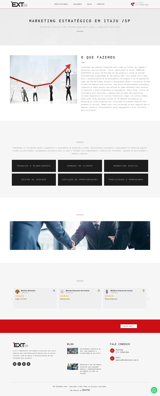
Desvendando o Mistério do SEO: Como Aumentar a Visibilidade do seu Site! (90, 351)
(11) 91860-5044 (142, 5)
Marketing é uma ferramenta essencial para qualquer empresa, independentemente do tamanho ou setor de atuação (90, 369)
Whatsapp (119, 350)
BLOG (89, 4)
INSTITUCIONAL (61, 4)
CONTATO (101, 4)
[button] (12, 235)
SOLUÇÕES (78, 4)
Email (118, 357)
